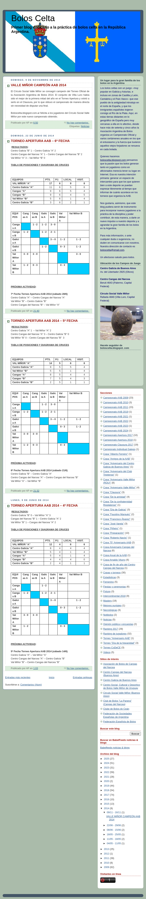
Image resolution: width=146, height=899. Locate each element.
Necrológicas (110, 610)
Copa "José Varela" (113, 523)
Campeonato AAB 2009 (115, 397)
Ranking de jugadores (115, 633)
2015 (107, 804)
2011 (107, 858)
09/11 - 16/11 (114, 812)
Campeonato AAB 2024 (115, 430)
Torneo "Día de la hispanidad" (119, 643)
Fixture (107, 591)
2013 (107, 849)
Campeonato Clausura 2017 (118, 444)
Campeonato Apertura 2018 (118, 440)
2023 (107, 767)
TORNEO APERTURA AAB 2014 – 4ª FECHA (44, 505)
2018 (107, 790)
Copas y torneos (112, 572)
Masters (107, 600)
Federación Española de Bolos (119, 721)
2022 (107, 772)
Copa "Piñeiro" (111, 528)
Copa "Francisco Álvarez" (116, 519)
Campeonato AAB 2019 (115, 411)
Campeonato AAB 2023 (115, 426)
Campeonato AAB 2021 (115, 416)
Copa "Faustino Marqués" (117, 514)
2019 (107, 785)
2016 (107, 799)
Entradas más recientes (17, 677)
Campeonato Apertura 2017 (118, 435)
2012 (107, 853)
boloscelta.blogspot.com (113, 160)
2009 (107, 867)
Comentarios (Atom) (31, 684)
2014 (107, 808)
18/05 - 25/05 (114, 834)
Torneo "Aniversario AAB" (116, 638)
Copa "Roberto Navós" (115, 537)
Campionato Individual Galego (119, 449)
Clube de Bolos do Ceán (116, 709)
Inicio (51, 677)
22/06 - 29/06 (114, 825)
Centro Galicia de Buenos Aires (119, 680)
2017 (107, 795)
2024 (107, 763)
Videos (106, 652)
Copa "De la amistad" (114, 497)
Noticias (85, 126)
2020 (107, 781)
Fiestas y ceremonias (114, 586)
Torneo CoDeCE (112, 647)
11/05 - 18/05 (114, 839)
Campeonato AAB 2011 (115, 407)
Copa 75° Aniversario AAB (117, 542)
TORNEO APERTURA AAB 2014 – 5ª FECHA (44, 321)
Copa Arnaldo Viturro (114, 560)
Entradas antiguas (82, 677)
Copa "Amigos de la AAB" (117, 458)
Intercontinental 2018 (114, 596)
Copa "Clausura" (112, 492)
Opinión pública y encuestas (118, 624)
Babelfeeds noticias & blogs (115, 747)
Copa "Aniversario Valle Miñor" (119, 487)
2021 (107, 776)
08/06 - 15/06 (114, 830)
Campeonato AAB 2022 (115, 421)
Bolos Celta (33, 18)
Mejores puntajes (112, 605)
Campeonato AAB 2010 (115, 402)
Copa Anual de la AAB (115, 555)
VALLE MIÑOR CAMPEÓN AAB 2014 (38, 85)
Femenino (108, 582)
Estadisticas (109, 577)
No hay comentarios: (78, 122)
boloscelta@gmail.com (112, 250)
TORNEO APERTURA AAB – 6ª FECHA (40, 141)
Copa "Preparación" (113, 533)
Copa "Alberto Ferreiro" (115, 454)
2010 (107, 863)
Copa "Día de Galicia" (114, 509)
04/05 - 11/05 (114, 843)
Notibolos (108, 615)
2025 (107, 758)
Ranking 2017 (110, 629)
